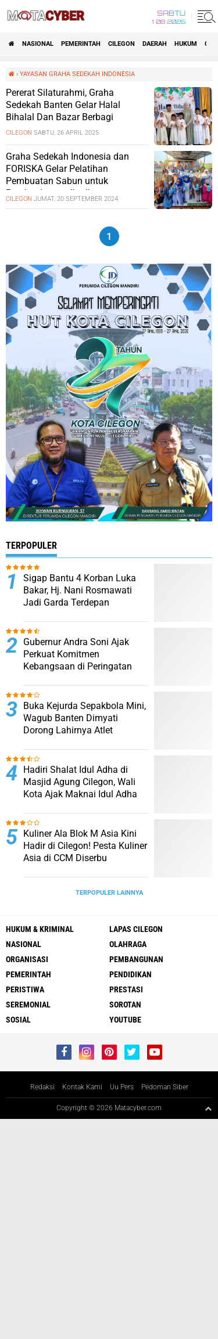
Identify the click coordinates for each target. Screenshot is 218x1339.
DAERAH (154, 44)
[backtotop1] (208, 1108)
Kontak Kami (82, 1087)
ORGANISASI (27, 959)
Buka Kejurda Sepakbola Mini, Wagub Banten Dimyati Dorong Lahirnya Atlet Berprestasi (84, 723)
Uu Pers (122, 1087)
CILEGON (121, 44)
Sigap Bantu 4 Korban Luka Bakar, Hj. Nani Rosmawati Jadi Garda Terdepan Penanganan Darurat (79, 596)
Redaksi (42, 1087)
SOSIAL (18, 1019)
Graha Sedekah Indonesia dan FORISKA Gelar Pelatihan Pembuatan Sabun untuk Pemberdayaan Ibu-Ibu (67, 174)
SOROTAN (125, 1004)
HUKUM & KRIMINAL (40, 929)
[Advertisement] (109, 1228)
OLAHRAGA (127, 944)
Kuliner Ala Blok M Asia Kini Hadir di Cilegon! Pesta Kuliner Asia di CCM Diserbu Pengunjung (85, 851)
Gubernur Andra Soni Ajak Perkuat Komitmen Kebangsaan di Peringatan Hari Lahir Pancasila (77, 659)
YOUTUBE (125, 1019)
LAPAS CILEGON (136, 929)
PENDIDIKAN (130, 974)
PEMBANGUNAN (136, 959)
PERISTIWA (25, 989)
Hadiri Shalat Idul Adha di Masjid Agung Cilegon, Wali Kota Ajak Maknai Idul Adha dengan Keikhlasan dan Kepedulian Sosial (80, 793)
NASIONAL (37, 44)
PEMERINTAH (81, 44)
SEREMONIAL (28, 1004)
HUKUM (185, 44)
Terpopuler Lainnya (109, 893)
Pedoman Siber (164, 1087)
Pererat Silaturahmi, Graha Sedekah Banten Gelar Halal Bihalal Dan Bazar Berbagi (63, 105)
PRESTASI (126, 989)
